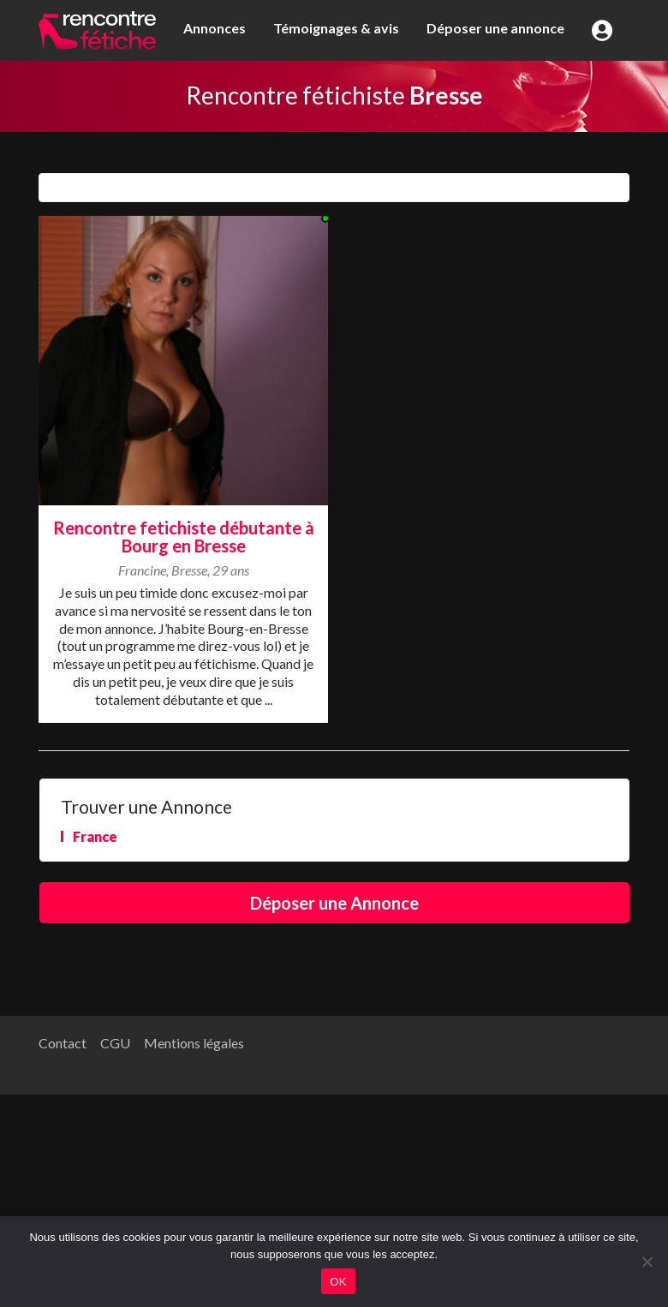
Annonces (214, 28)
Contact (62, 1043)
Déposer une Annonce (334, 902)
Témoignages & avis (336, 28)
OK (338, 1281)
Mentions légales (194, 1043)
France (95, 836)
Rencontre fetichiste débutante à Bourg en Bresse (183, 536)
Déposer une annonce (495, 28)
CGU (115, 1043)
